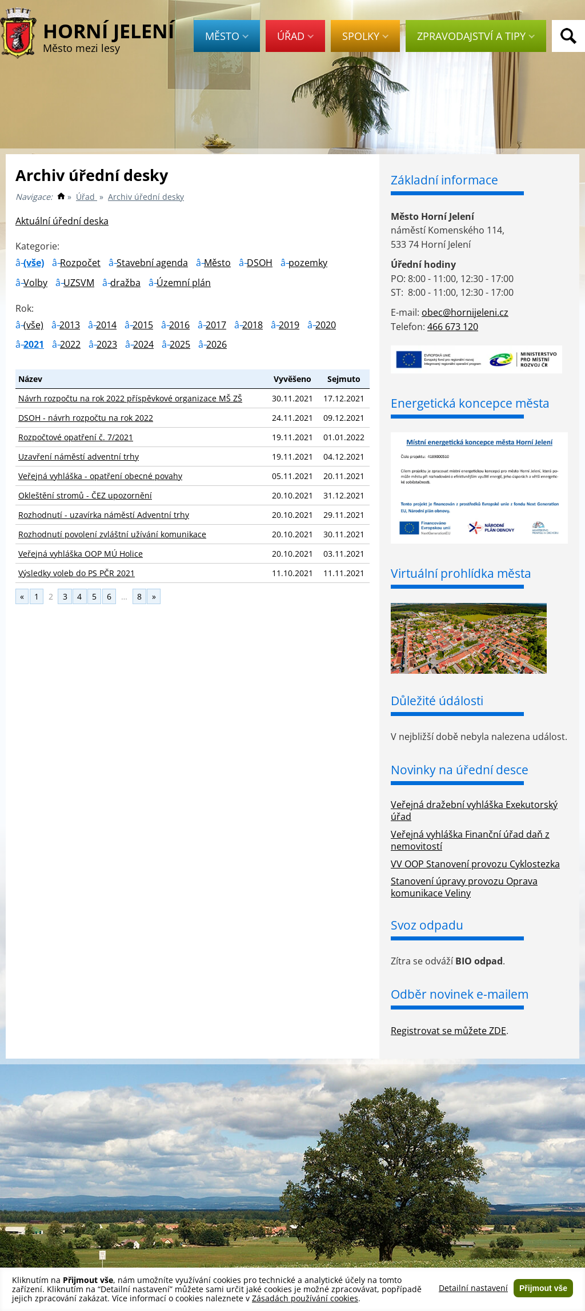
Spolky (365, 36)
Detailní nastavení (473, 1288)
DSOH (260, 262)
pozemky (308, 262)
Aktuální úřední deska (62, 221)
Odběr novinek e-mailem (459, 994)
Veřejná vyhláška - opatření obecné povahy (100, 475)
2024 (143, 344)
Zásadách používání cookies (305, 1298)
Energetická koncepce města (470, 403)
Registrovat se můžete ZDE (448, 1030)
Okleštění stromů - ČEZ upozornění (85, 495)
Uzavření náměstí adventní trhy (78, 456)
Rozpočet (80, 262)
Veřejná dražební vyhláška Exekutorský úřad (474, 810)
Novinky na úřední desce (459, 770)
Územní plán (184, 282)
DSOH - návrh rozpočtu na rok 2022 (85, 417)
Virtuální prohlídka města (461, 573)
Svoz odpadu (427, 925)
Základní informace (444, 180)
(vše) (33, 262)
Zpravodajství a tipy (476, 36)
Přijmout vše (543, 1288)
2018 (252, 325)
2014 (106, 325)
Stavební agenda (152, 262)
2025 (180, 344)
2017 (216, 325)
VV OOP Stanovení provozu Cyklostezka (475, 864)
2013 (69, 325)
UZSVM (78, 282)
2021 (33, 344)
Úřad (295, 36)
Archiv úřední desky (146, 196)
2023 (107, 344)
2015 (143, 325)
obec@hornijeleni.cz (465, 312)
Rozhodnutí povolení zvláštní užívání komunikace (112, 534)
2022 (70, 344)
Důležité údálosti (437, 701)
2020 (325, 325)
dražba (125, 282)
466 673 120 (452, 326)
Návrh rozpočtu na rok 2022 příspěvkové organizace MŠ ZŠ (130, 398)
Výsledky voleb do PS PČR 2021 (76, 573)
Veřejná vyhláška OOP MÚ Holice (80, 553)
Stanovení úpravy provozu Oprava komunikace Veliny (464, 887)
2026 (216, 344)
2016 (179, 325)
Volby (35, 282)
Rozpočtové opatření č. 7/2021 (75, 437)
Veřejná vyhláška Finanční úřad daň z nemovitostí (470, 840)
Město (227, 36)
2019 (289, 325)
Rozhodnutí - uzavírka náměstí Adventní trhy (103, 514)
